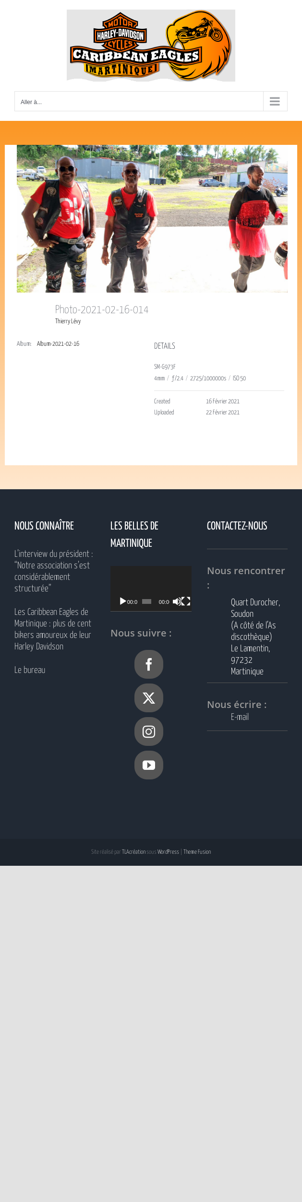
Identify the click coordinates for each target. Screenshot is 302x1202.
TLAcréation (133, 852)
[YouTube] (148, 765)
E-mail (240, 717)
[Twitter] (148, 697)
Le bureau (29, 670)
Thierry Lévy (68, 321)
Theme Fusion (197, 852)
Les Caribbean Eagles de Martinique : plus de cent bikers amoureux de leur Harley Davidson (52, 629)
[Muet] (184, 601)
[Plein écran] (195, 601)
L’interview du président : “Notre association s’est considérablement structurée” (53, 571)
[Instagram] (148, 731)
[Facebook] (148, 664)
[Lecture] (123, 601)
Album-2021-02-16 (58, 344)
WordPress (168, 852)
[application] (156, 589)
